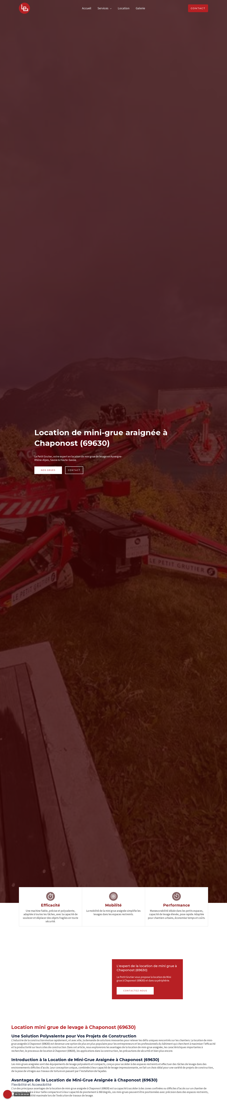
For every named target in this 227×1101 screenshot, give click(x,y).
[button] (198, 8)
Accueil (86, 8)
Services (103, 8)
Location (123, 8)
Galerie (140, 8)
